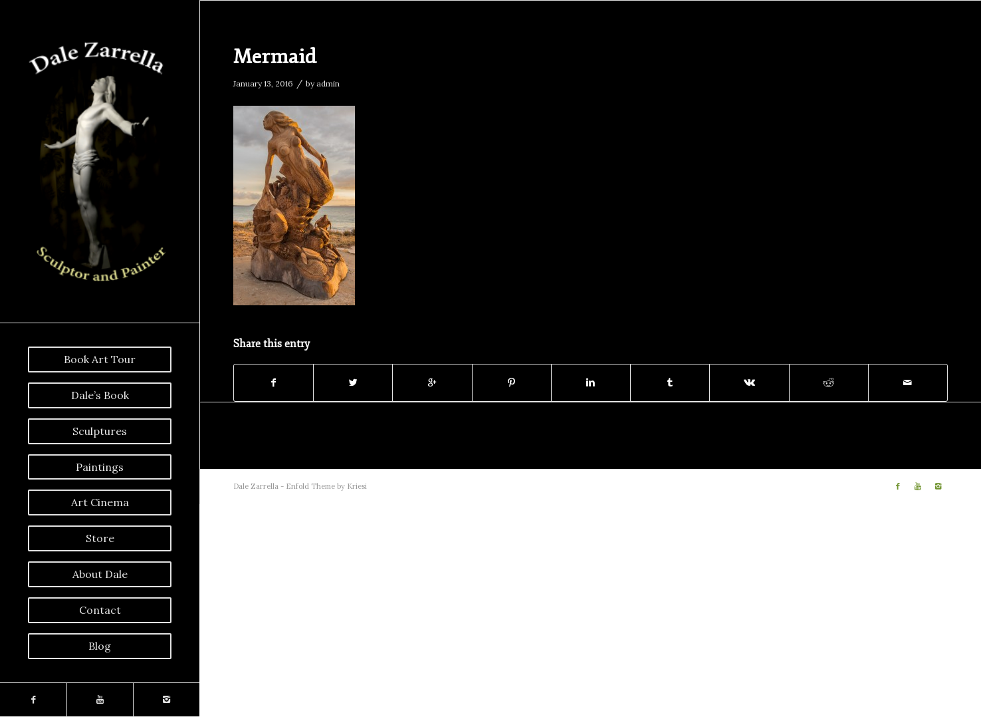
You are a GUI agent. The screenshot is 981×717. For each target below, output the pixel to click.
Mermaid (274, 57)
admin (328, 83)
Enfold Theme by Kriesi (326, 486)
